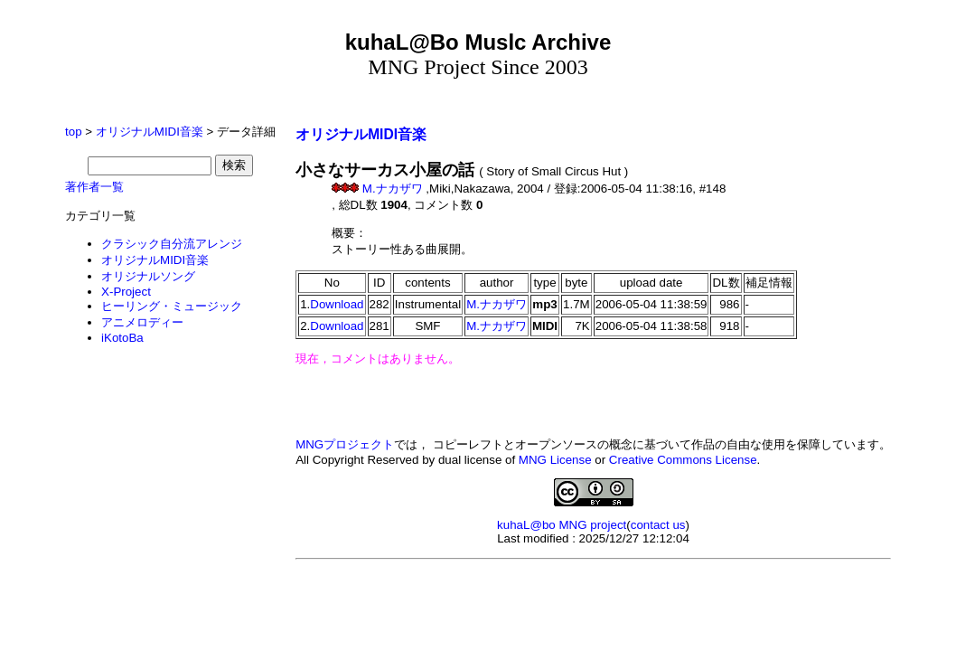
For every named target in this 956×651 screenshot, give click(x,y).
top (73, 131)
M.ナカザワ (392, 188)
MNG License (555, 460)
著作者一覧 (94, 186)
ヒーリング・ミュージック (171, 306)
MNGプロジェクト (344, 444)
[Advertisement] (593, 578)
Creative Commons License (683, 460)
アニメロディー (142, 322)
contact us (658, 525)
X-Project (126, 291)
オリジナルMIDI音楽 (149, 131)
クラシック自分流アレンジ (171, 243)
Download (336, 304)
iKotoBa (122, 337)
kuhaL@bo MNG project (561, 525)
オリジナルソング (148, 276)
